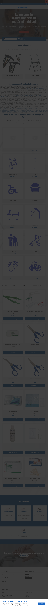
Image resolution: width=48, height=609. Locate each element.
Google (17, 606)
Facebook (21, 606)
